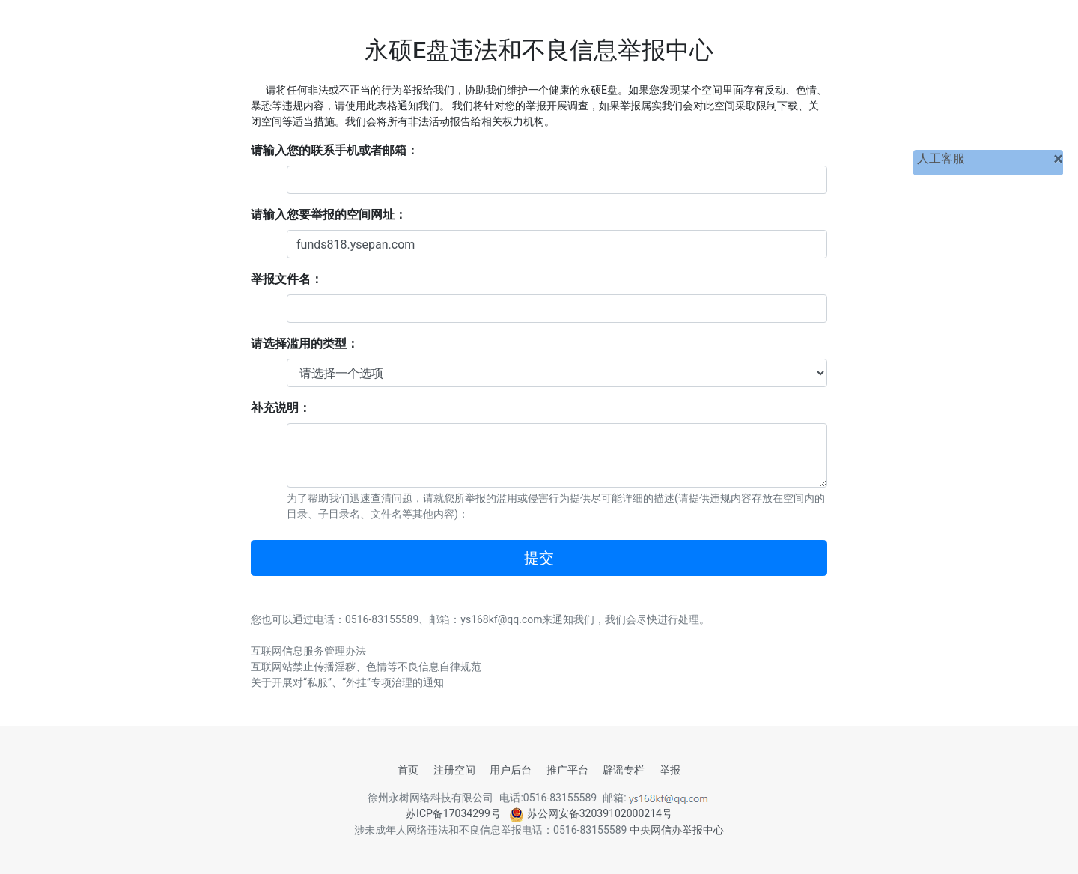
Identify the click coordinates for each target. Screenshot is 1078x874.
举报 (670, 770)
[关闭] (1058, 159)
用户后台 (511, 770)
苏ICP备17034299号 (453, 813)
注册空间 (454, 770)
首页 (408, 770)
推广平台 (567, 770)
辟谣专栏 (624, 770)
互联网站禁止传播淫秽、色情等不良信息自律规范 (366, 667)
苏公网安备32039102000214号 (590, 813)
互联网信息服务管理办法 (308, 651)
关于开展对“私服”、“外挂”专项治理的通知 (347, 682)
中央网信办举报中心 (677, 830)
